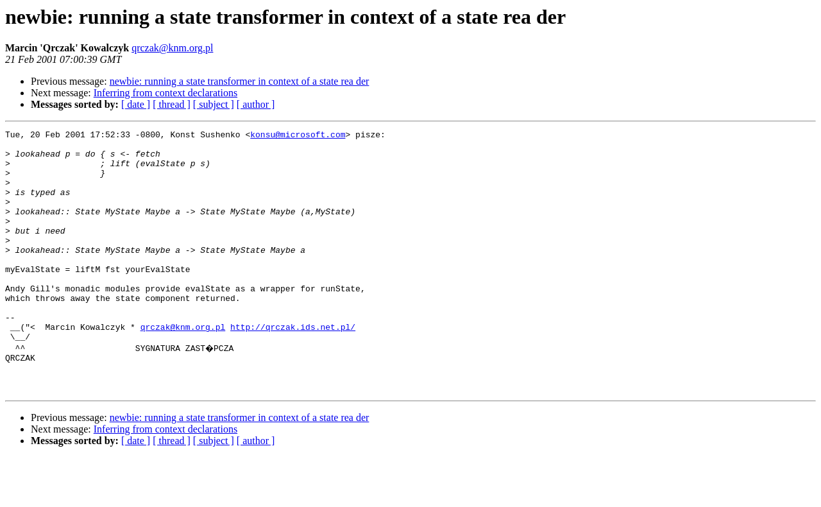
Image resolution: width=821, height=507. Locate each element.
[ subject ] (213, 104)
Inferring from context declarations (165, 92)
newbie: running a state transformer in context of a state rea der (239, 81)
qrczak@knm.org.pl (172, 47)
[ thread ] (171, 104)
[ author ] (256, 104)
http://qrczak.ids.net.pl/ (292, 367)
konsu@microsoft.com (297, 136)
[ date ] (135, 104)
